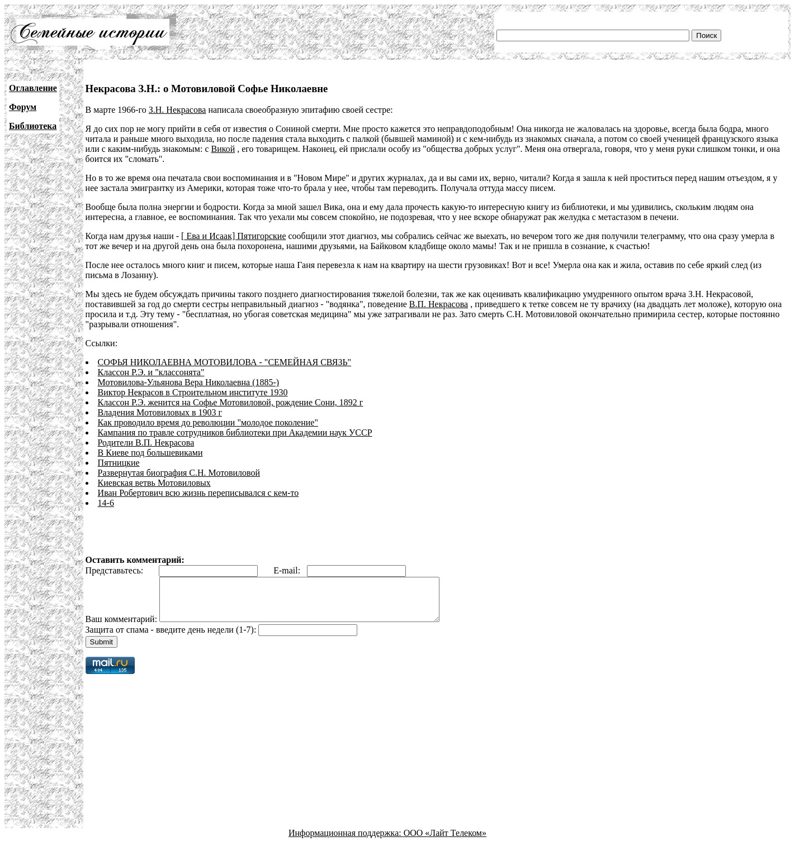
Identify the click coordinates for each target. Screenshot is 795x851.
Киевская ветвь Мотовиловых (154, 482)
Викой (223, 149)
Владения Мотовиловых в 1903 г (160, 412)
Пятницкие (119, 462)
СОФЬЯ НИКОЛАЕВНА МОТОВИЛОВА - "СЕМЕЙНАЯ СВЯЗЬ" (225, 362)
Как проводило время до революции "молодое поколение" (208, 422)
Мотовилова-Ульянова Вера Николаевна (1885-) (189, 382)
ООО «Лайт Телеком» (445, 841)
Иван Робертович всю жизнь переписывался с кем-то (198, 493)
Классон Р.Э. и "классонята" (151, 372)
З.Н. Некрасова (177, 109)
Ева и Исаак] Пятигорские (235, 236)
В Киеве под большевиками (150, 452)
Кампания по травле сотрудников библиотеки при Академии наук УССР (235, 432)
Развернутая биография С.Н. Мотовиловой (179, 472)
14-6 (106, 503)
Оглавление (33, 88)
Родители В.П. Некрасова (146, 442)
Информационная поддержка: (346, 841)
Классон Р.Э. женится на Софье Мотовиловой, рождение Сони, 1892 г (230, 402)
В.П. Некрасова (438, 304)
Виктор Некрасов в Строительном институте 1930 (193, 392)
